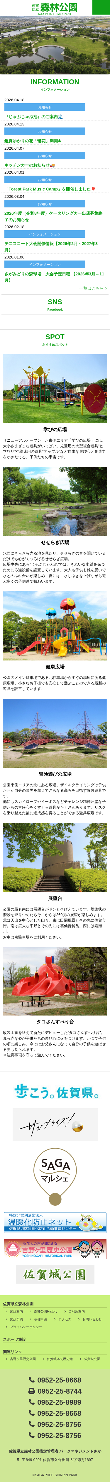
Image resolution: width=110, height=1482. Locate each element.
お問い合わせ (92, 1319)
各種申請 (40, 1319)
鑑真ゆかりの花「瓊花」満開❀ (32, 141)
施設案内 (16, 1311)
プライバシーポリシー (26, 1327)
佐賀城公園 (92, 1359)
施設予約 (16, 1319)
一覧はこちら (91, 288)
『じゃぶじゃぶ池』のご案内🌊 (33, 116)
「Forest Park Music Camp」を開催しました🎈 (50, 189)
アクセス (64, 1319)
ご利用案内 (77, 1311)
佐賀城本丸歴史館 (60, 1359)
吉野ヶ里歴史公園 (23, 1359)
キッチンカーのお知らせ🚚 (29, 165)
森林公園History (45, 1311)
